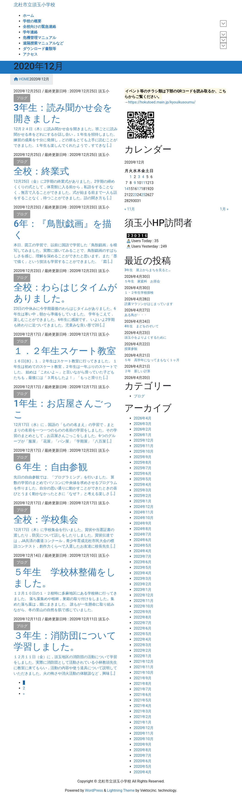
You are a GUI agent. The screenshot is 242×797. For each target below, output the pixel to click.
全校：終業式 (41, 171)
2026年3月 (142, 424)
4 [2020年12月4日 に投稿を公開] (143, 177)
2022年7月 (142, 623)
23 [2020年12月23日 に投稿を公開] (135, 195)
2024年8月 (142, 529)
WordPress (94, 790)
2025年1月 (142, 501)
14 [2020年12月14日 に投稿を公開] (126, 189)
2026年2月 (142, 429)
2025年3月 (142, 490)
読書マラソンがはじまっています (148, 304)
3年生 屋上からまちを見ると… (147, 270)
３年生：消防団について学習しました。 (65, 641)
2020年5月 (142, 766)
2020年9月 (142, 744)
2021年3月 (142, 711)
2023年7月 (142, 556)
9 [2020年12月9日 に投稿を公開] (135, 183)
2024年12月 (144, 506)
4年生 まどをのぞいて (141, 326)
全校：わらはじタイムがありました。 (65, 293)
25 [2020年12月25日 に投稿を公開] (143, 195)
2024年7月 (142, 534)
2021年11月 (144, 667)
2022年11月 (144, 600)
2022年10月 (144, 606)
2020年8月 (142, 750)
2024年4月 (142, 551)
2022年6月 (142, 628)
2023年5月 (142, 567)
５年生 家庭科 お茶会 (142, 281)
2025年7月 (142, 468)
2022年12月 (144, 595)
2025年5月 (142, 479)
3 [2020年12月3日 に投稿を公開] (139, 177)
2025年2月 (142, 495)
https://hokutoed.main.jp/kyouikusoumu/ (162, 102)
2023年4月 (142, 573)
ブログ (21, 98)
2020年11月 (144, 733)
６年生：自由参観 (51, 467)
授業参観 (130, 349)
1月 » (224, 209)
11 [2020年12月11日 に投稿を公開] (143, 183)
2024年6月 (142, 540)
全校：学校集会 (46, 519)
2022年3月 (142, 645)
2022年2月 (142, 650)
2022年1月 (142, 656)
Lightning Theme (121, 790)
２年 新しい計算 (137, 371)
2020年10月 (144, 739)
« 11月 (129, 209)
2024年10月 (144, 518)
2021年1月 (142, 722)
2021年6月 (142, 694)
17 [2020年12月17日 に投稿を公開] (139, 189)
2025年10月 (144, 451)
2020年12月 (144, 728)
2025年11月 (144, 446)
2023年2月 (142, 584)
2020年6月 (142, 761)
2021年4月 (142, 705)
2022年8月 (142, 617)
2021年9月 (142, 678)
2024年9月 (142, 523)
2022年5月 (142, 634)
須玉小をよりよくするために (145, 337)
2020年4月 (142, 772)
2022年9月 (142, 611)
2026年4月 (142, 418)
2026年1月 (142, 435)
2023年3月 (142, 578)
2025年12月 (144, 440)
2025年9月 (142, 457)
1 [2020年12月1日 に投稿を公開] (131, 177)
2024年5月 (142, 545)
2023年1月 (142, 589)
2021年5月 (142, 700)
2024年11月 (144, 512)
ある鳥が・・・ (135, 315)
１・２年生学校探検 (139, 292)
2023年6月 (142, 562)
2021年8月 (142, 683)
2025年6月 (142, 473)
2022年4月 (142, 639)
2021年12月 (144, 661)
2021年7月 (142, 689)
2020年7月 (142, 755)
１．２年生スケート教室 (65, 351)
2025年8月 (142, 462)
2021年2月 (142, 717)
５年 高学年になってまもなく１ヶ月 (151, 360)
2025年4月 (142, 484)
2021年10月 (144, 672)
